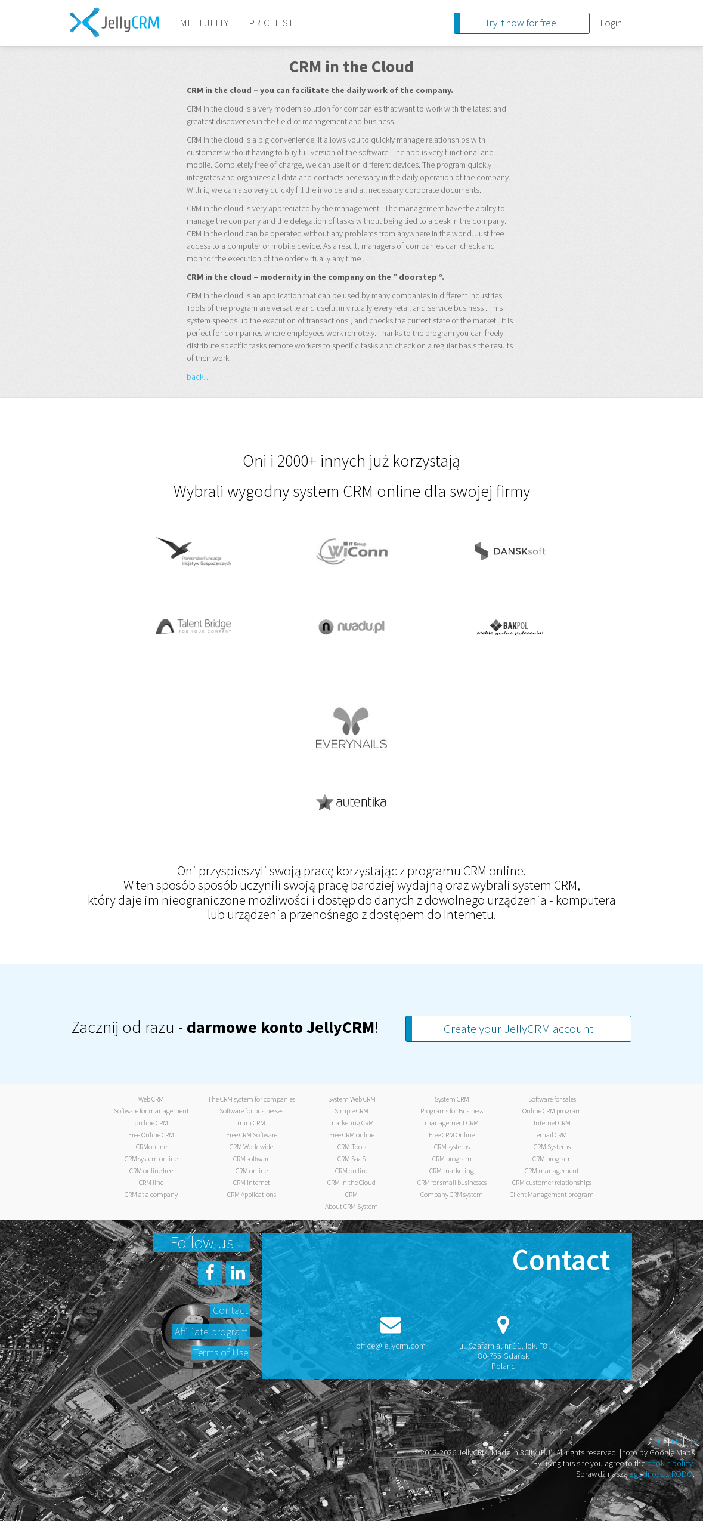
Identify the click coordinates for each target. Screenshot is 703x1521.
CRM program (452, 1158)
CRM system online (151, 1158)
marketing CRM (351, 1122)
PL (662, 1441)
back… (199, 376)
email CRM (552, 1134)
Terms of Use (220, 1352)
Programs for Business (451, 1110)
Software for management (151, 1110)
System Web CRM (352, 1098)
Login (611, 22)
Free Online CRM (151, 1134)
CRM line (151, 1182)
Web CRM (151, 1098)
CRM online (252, 1170)
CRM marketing (451, 1170)
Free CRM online (351, 1134)
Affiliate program (211, 1331)
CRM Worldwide (251, 1146)
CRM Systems (552, 1146)
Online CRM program (552, 1110)
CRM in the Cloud (351, 1182)
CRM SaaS (351, 1158)
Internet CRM (552, 1122)
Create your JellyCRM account (518, 1028)
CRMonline (151, 1146)
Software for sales (552, 1098)
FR (690, 1441)
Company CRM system (451, 1194)
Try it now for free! (522, 22)
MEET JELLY (203, 22)
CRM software (251, 1158)
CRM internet (251, 1182)
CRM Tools (351, 1146)
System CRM (452, 1098)
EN (676, 1441)
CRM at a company (151, 1194)
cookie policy (670, 1463)
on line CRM (151, 1122)
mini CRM (251, 1122)
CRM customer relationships (551, 1182)
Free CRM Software (251, 1134)
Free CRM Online (452, 1134)
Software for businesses (251, 1110)
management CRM (452, 1122)
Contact (230, 1310)
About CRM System (351, 1206)
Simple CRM (351, 1110)
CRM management (552, 1170)
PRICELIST (271, 22)
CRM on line (351, 1170)
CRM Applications (251, 1194)
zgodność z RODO (661, 1473)
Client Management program (552, 1194)
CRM (351, 1194)
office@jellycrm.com (391, 1345)
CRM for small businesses (452, 1182)
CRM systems (452, 1146)
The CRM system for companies (251, 1098)
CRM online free (151, 1170)
